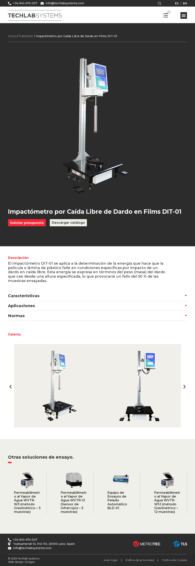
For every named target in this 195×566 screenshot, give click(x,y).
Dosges (29, 561)
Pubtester (26, 36)
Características (24, 295)
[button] (159, 3)
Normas (16, 315)
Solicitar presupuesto (27, 223)
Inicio (12, 36)
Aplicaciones (21, 305)
